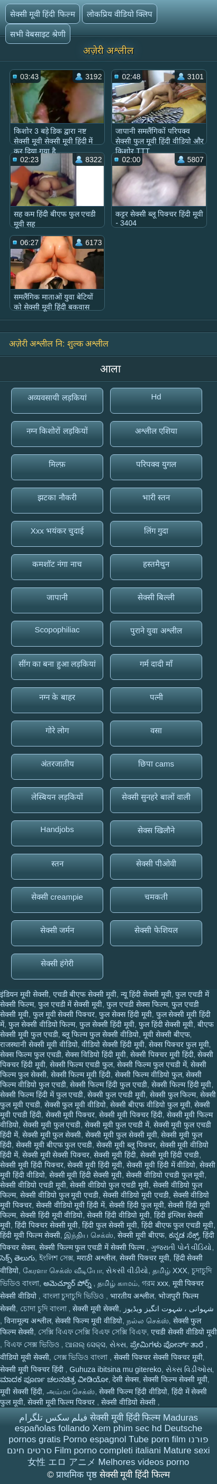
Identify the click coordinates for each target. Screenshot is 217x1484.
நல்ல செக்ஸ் (147, 1321)
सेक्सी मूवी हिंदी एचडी (170, 1155)
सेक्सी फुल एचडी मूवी (116, 1094)
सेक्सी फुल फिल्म (173, 1094)
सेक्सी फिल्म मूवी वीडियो (88, 1321)
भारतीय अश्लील (132, 1296)
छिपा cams (156, 763)
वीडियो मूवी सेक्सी (24, 1357)
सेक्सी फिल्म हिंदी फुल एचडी (108, 1084)
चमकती (156, 896)
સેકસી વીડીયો (127, 1270)
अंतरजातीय (57, 763)
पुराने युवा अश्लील (156, 630)
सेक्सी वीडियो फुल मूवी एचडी (59, 1195)
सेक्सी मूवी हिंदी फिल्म (42, 14)
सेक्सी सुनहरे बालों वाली (156, 796)
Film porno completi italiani (108, 1450)
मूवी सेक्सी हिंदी (21, 1391)
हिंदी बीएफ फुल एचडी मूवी (177, 1225)
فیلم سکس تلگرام (53, 1418)
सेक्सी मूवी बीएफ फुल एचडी (54, 1145)
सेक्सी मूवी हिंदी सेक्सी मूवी (85, 1175)
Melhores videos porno (143, 1462)
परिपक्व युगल (156, 464)
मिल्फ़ (57, 464)
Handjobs (57, 829)
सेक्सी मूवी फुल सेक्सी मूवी (121, 1135)
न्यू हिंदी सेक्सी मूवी (146, 994)
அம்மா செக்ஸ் (71, 1391)
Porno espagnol (94, 1439)
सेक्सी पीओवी (156, 863)
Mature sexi (187, 1450)
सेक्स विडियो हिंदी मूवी (95, 1054)
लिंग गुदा (156, 530)
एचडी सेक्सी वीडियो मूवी (184, 1332)
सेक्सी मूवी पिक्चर (70, 1114)
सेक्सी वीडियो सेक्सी (129, 1402)
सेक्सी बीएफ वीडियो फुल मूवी (150, 1104)
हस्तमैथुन (156, 563)
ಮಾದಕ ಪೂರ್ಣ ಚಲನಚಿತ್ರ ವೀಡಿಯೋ (54, 1379)
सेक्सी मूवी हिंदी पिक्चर (32, 1165)
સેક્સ (118, 1344)
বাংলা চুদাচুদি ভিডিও (74, 1296)
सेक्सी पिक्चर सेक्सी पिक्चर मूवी (158, 1357)
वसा (156, 730)
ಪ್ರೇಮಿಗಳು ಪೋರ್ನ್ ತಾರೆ (168, 1344)
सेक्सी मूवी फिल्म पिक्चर (62, 1402)
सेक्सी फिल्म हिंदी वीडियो (133, 1391)
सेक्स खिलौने (156, 830)
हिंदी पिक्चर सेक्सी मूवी (46, 1225)
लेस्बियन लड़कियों (57, 796)
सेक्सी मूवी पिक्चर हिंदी (130, 1114)
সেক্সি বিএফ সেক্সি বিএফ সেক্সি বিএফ (92, 1332)
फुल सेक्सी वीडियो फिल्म (42, 1024)
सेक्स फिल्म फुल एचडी (30, 1054)
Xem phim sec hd (126, 1428)
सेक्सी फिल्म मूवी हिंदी (81, 1074)
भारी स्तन (156, 497)
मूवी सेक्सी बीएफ (166, 1034)
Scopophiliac (56, 629)
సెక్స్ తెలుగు (17, 1258)
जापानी (57, 597)
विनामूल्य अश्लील (27, 1321)
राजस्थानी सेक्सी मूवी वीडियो (39, 1044)
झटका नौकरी (57, 497)
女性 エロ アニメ (61, 1462)
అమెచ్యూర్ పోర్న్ (68, 1283)
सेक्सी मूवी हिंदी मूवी (94, 1165)
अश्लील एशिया (156, 430)
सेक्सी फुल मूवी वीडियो (75, 1104)
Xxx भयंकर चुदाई (57, 530)
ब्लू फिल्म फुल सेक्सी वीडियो (100, 1034)
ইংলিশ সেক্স (56, 1258)
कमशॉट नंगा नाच (57, 563)
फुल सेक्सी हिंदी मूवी (106, 1024)
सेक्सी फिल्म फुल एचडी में (152, 1064)
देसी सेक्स (125, 1379)
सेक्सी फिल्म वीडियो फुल (148, 1074)
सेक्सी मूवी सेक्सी (96, 1308)
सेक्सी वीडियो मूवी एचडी (136, 1195)
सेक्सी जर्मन (57, 930)
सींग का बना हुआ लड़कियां (57, 663)
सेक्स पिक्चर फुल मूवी (179, 1044)
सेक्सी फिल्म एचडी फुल (81, 1064)
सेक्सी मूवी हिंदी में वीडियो (161, 1165)
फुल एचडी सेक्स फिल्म (137, 1004)
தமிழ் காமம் (117, 1283)
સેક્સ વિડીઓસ (189, 1369)
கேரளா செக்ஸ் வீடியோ (62, 1270)
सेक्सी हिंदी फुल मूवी (136, 1205)
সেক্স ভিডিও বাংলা (81, 1357)
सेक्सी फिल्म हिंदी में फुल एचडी (41, 1094)
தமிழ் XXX (169, 1270)
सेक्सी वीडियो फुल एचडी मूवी (109, 1185)
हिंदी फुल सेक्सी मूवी (109, 1225)
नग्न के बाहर (57, 697)
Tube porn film (157, 1439)
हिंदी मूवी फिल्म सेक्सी (30, 1235)
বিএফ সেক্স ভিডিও (32, 1344)
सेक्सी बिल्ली (156, 597)
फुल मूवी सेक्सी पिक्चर (64, 1014)
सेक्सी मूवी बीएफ (141, 1235)
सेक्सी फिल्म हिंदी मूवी (181, 1084)
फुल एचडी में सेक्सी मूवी (70, 1004)
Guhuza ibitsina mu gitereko (115, 1369)
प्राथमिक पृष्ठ (77, 1475)
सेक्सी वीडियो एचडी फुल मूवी (165, 1175)
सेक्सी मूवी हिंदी (115, 1155)
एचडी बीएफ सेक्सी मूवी (85, 994)
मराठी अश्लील (96, 1258)
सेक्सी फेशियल (155, 930)
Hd (156, 396)
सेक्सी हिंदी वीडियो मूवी (118, 1215)
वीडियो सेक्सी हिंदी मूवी (113, 1044)
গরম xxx (155, 1283)
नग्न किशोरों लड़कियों (56, 430)
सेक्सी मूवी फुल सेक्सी (52, 1135)
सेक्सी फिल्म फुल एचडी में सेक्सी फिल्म (93, 1247)
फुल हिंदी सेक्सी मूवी (166, 1024)
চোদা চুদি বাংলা (44, 1308)
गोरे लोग (57, 730)
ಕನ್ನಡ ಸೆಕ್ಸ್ (184, 1235)
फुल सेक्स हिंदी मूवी (125, 1014)
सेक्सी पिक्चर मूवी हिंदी (162, 1054)
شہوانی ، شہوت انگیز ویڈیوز (168, 1308)
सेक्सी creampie (57, 896)
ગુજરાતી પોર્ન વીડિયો (181, 1247)
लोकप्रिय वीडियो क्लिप (119, 14)
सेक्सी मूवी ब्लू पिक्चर (126, 1145)
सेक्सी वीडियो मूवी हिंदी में (70, 1205)
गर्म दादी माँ (156, 663)
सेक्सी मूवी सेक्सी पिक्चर (56, 1155)
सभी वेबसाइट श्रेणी (38, 34)
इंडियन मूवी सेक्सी (24, 994)
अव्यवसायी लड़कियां (57, 397)
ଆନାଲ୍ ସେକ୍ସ (85, 1344)
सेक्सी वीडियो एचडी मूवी (33, 1185)
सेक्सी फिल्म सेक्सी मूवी (175, 1379)
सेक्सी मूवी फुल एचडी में (117, 1125)
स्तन (57, 863)
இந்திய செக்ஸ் (88, 1235)
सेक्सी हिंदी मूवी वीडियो (51, 1215)
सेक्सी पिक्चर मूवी (144, 1258)
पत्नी (156, 697)
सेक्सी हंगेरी (57, 963)
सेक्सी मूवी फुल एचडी (52, 1125)
